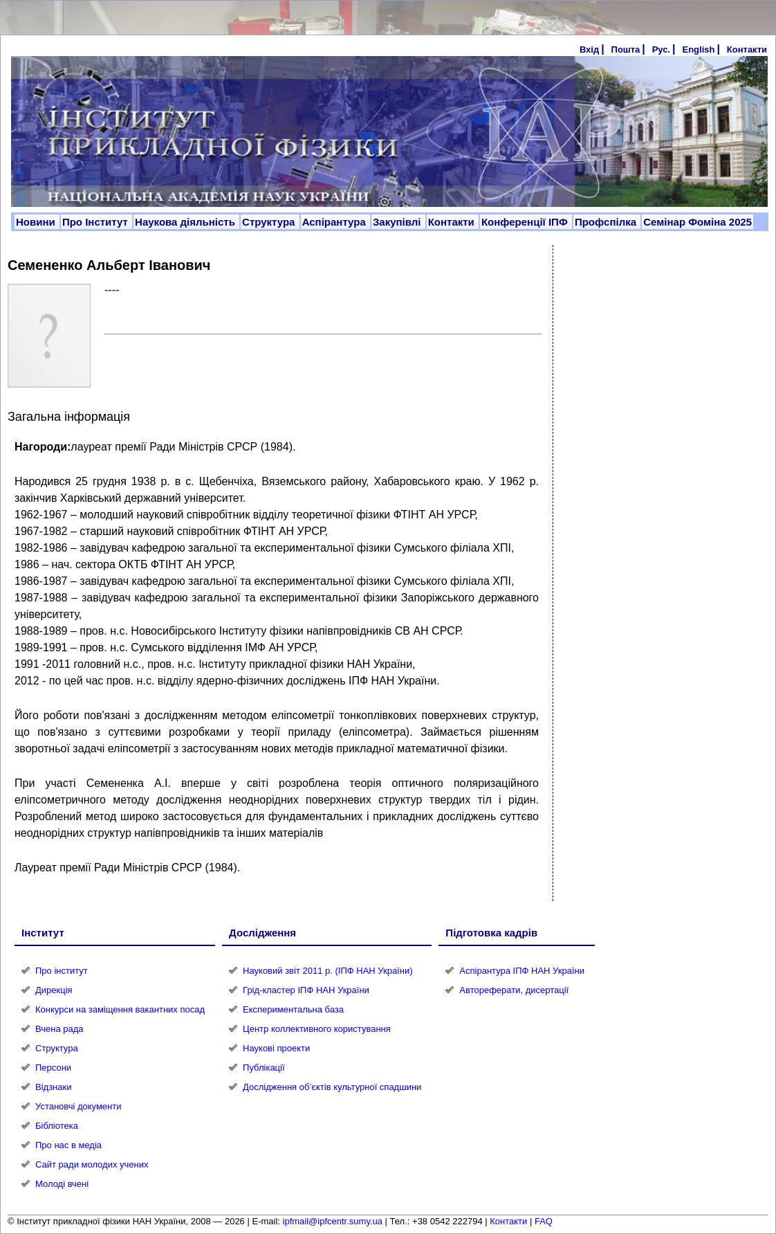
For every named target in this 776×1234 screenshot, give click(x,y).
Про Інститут (96, 222)
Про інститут (61, 970)
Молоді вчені (62, 1184)
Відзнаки (53, 1087)
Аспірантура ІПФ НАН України (521, 970)
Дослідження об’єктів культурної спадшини (332, 1087)
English (698, 49)
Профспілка (607, 222)
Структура (270, 222)
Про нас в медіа (68, 1145)
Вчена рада (59, 1029)
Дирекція (54, 990)
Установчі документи (78, 1106)
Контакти (747, 49)
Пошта (625, 49)
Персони (53, 1067)
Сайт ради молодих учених (91, 1164)
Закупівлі (398, 222)
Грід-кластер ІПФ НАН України (306, 990)
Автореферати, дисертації (514, 990)
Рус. (661, 49)
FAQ (544, 1221)
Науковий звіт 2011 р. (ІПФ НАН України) (327, 970)
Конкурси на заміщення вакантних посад (120, 1009)
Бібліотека (56, 1125)
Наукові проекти (276, 1048)
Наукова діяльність (186, 222)
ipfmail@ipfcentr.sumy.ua (332, 1221)
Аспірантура (335, 222)
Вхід (589, 49)
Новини (37, 222)
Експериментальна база (293, 1009)
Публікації (263, 1067)
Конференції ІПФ (526, 222)
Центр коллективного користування (317, 1029)
